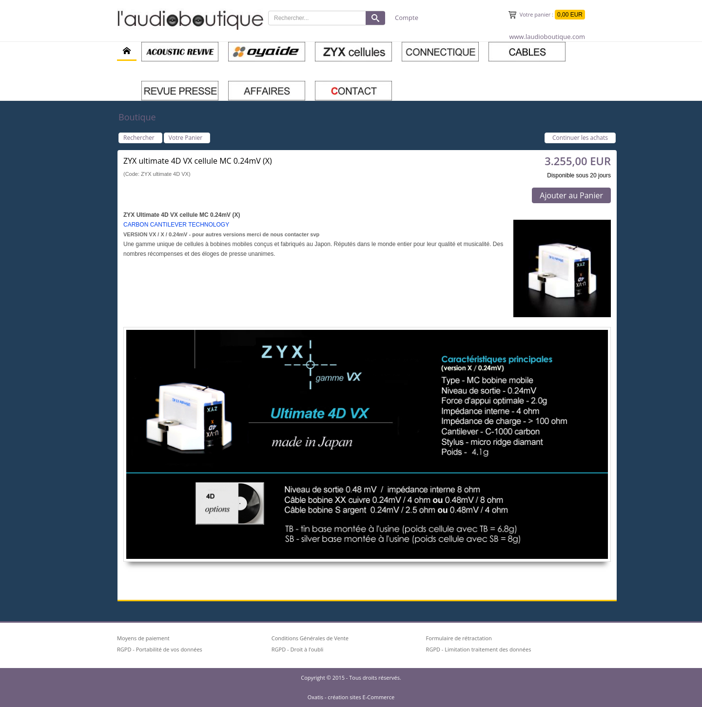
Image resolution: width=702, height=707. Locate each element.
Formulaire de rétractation (459, 638)
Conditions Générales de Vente (310, 638)
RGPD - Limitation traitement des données (478, 649)
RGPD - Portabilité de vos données (159, 649)
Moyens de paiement (143, 638)
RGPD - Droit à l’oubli (298, 649)
